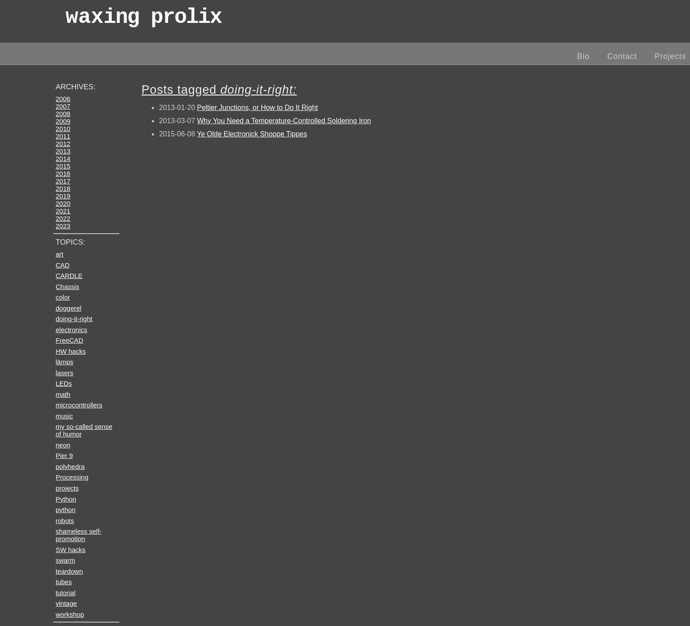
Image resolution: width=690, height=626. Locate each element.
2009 (62, 121)
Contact (622, 56)
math (62, 394)
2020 (62, 203)
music (64, 416)
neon (62, 445)
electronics (71, 329)
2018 (62, 188)
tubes (63, 582)
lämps (64, 362)
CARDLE (68, 275)
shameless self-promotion (78, 534)
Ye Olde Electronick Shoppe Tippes (252, 134)
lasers (64, 373)
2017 (62, 181)
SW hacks (70, 549)
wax (143, 19)
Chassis (67, 286)
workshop (69, 614)
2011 (62, 136)
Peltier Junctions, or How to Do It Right (257, 107)
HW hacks (70, 351)
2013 (62, 151)
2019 (62, 196)
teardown (69, 571)
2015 (62, 166)
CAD (62, 265)
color (62, 297)
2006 (62, 99)
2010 (62, 128)
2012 (62, 143)
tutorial (65, 593)
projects (67, 488)
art (59, 254)
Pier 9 (64, 455)
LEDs (63, 383)
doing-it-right (73, 318)
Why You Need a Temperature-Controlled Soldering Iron (284, 120)
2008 (62, 113)
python (65, 509)
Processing (71, 477)
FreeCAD (69, 340)
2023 (62, 226)
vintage (66, 603)
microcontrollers (78, 405)
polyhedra (69, 466)
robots (64, 520)
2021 (62, 211)
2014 (62, 158)
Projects (670, 56)
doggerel (68, 308)
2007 (62, 106)
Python (65, 499)
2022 (62, 218)
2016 (62, 173)
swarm (65, 560)
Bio (583, 56)
